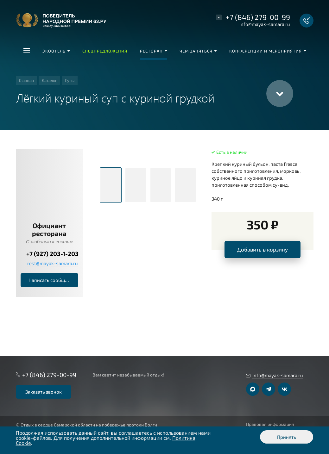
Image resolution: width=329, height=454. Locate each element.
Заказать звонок (43, 392)
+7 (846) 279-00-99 (257, 17)
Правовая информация (270, 424)
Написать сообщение (52, 280)
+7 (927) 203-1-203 (52, 253)
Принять (286, 437)
